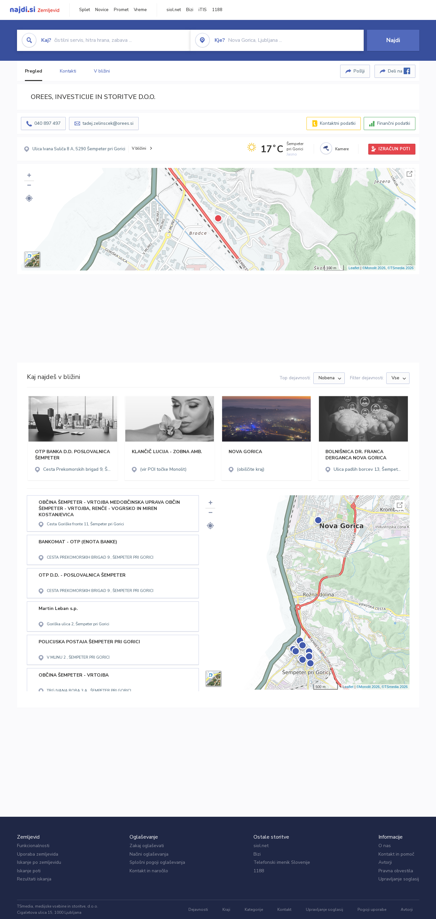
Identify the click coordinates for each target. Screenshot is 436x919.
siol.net (173, 10)
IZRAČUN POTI (394, 149)
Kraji (226, 909)
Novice (102, 10)
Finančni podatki (393, 123)
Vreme (140, 10)
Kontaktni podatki (338, 123)
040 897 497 (47, 123)
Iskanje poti (29, 871)
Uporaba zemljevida (37, 854)
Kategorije (254, 909)
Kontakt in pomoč (396, 854)
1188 (217, 10)
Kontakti (68, 71)
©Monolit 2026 (374, 268)
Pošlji (359, 71)
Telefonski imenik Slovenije (281, 862)
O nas (384, 846)
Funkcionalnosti (33, 846)
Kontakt (284, 909)
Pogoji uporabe (372, 909)
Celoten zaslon (409, 174)
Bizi (189, 10)
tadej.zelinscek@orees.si (107, 123)
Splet (84, 10)
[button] (29, 198)
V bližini (102, 71)
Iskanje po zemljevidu (39, 862)
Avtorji (385, 862)
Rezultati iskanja (34, 879)
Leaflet (354, 268)
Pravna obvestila (395, 871)
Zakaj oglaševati (147, 846)
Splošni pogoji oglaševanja (157, 862)
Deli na (399, 71)
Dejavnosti (198, 909)
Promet (121, 10)
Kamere (342, 149)
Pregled (33, 71)
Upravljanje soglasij (398, 879)
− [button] (29, 186)
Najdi (393, 40)
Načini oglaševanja (149, 854)
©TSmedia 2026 (401, 268)
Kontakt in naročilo (149, 871)
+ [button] (29, 176)
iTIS (203, 10)
